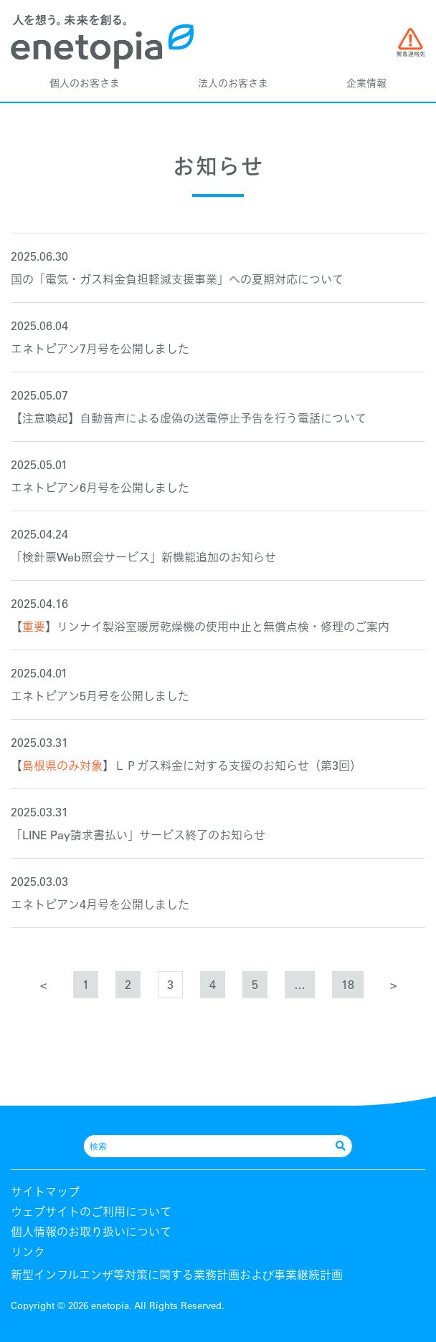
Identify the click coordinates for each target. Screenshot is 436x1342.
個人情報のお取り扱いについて (91, 1232)
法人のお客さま (233, 83)
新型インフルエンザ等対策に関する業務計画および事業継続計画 (177, 1275)
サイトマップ (45, 1191)
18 (347, 984)
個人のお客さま (84, 83)
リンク (28, 1252)
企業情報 (366, 83)
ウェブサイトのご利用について (91, 1212)
